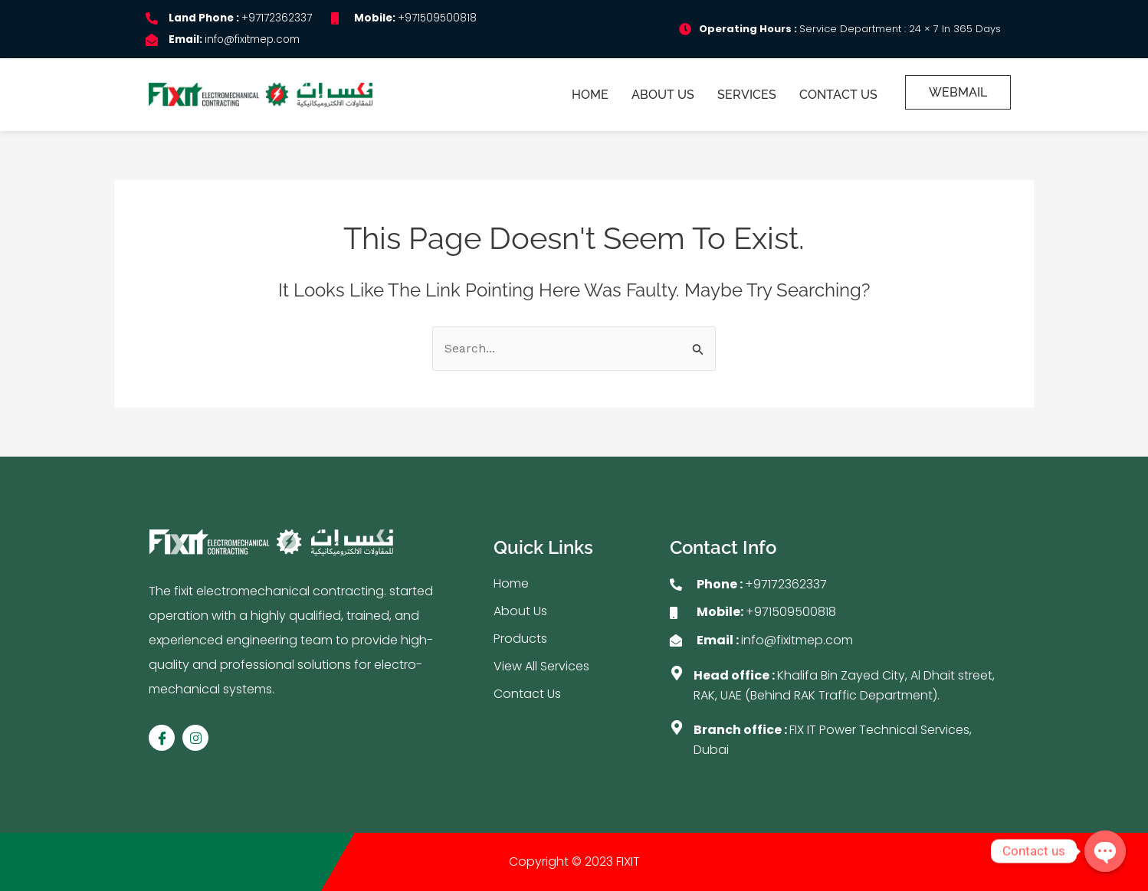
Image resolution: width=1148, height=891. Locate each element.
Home (590, 94)
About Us (663, 94)
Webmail (958, 92)
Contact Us (839, 94)
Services (747, 94)
